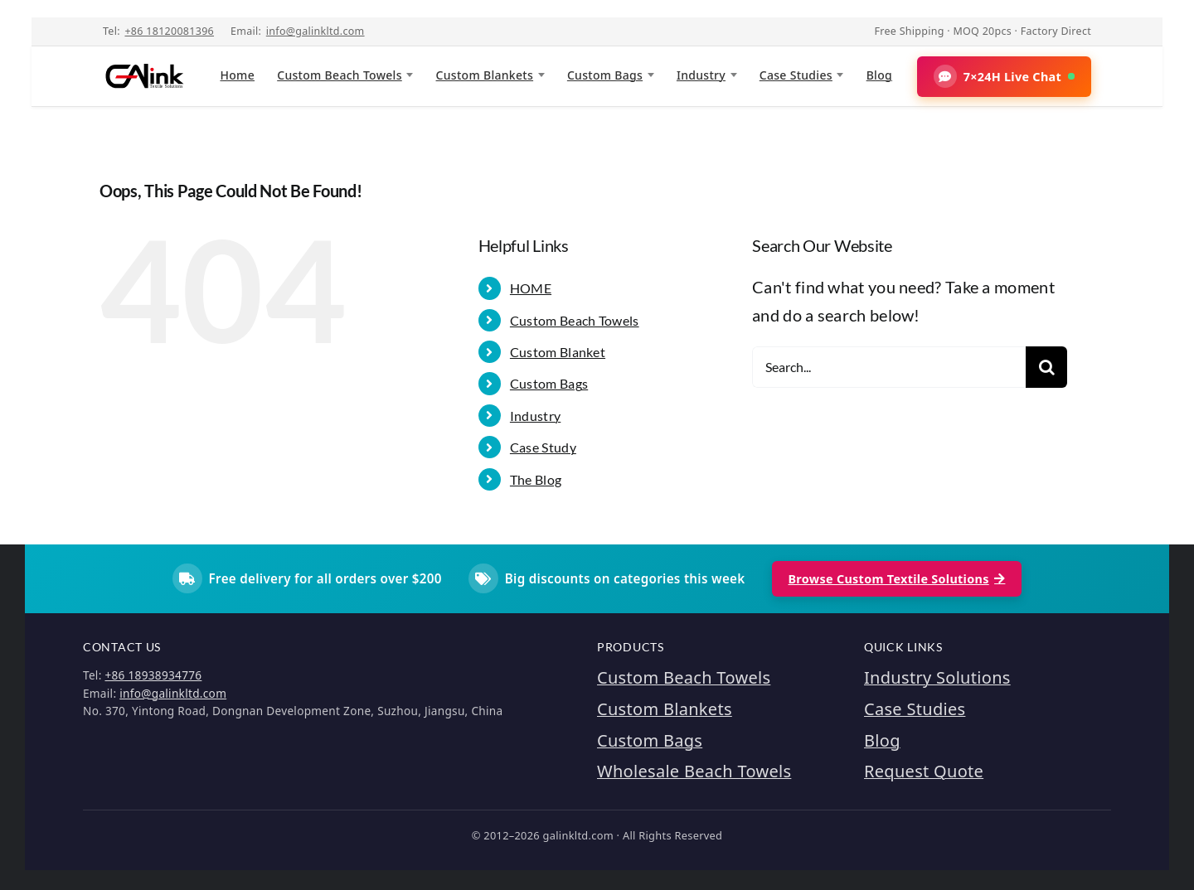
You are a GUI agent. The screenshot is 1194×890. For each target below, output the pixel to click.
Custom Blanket (557, 352)
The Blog (535, 479)
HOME (530, 288)
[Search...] (889, 367)
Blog (879, 75)
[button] (1004, 76)
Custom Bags (605, 75)
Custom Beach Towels (339, 75)
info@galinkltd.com (315, 31)
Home (237, 75)
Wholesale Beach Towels (694, 771)
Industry (701, 75)
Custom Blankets (485, 75)
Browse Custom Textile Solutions (897, 579)
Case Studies (796, 75)
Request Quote (923, 771)
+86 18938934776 (152, 675)
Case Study (543, 447)
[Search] (1046, 367)
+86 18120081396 (169, 31)
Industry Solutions (937, 677)
